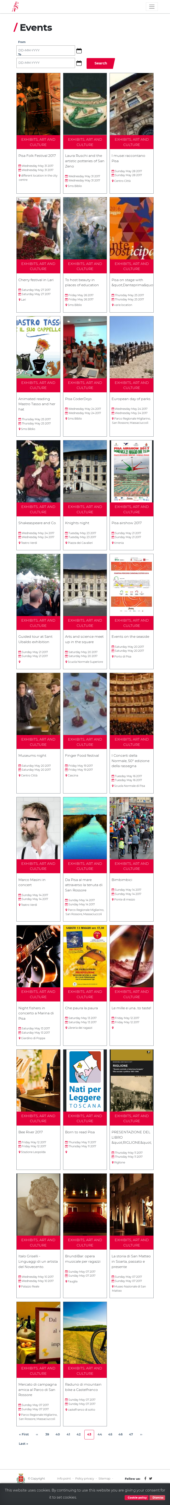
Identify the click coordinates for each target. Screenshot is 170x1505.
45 (111, 1441)
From (22, 42)
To (19, 55)
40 (59, 1441)
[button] (80, 51)
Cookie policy (136, 1497)
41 (70, 1441)
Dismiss (157, 1497)
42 (80, 1441)
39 (48, 1441)
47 (132, 1441)
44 (101, 1441)
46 (121, 1441)
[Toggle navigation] (152, 6)
